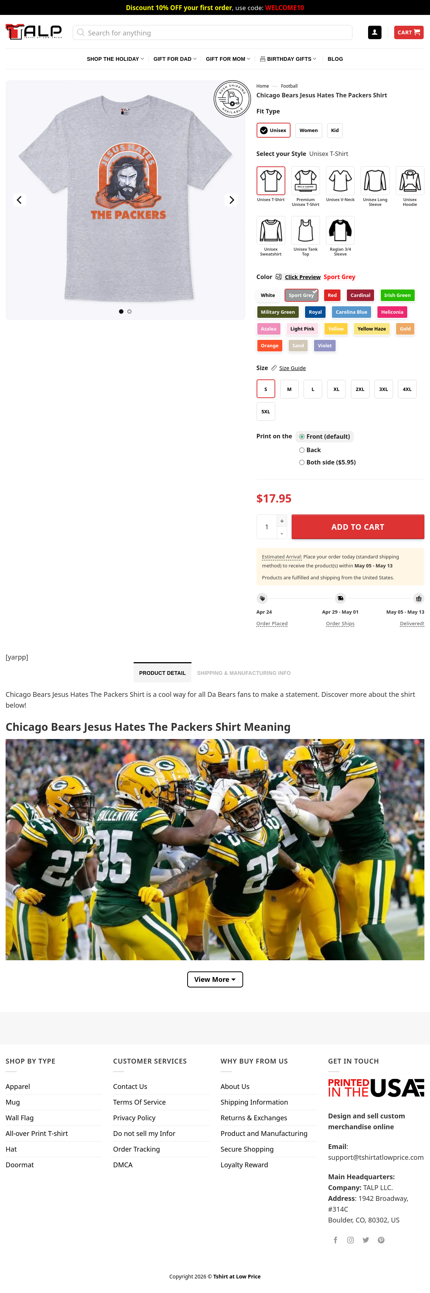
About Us (235, 1086)
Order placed (272, 623)
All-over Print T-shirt (37, 1133)
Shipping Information (254, 1102)
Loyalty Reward (245, 1164)
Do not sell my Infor (144, 1133)
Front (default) (324, 436)
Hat (11, 1149)
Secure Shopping (247, 1149)
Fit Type (268, 111)
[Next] (231, 200)
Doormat (20, 1164)
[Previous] (19, 200)
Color (289, 277)
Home (263, 86)
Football (289, 86)
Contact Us (130, 1086)
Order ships (340, 623)
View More (211, 979)
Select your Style (282, 154)
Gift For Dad (175, 58)
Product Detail (162, 673)
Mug (13, 1102)
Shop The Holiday (115, 58)
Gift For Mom (228, 58)
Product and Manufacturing (264, 1133)
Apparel (18, 1086)
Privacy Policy (134, 1117)
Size (281, 368)
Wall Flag (20, 1117)
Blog (335, 59)
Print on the (274, 436)
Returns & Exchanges (254, 1117)
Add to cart (358, 527)
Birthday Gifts (288, 58)
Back (310, 450)
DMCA (122, 1164)
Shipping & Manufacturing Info (244, 673)
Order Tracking (136, 1149)
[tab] (162, 672)
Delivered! (412, 623)
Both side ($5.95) (327, 462)
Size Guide (292, 368)
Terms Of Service (139, 1102)
